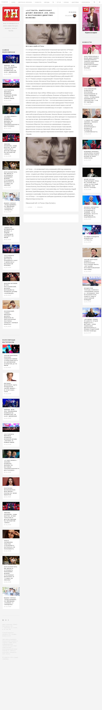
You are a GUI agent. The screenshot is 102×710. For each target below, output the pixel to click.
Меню (99, 2)
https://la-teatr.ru (50, 203)
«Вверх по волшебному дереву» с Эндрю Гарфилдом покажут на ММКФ (9, 232)
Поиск (94, 2)
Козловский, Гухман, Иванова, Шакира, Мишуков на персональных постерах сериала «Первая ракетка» (11, 318)
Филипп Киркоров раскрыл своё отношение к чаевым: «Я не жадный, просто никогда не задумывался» (91, 212)
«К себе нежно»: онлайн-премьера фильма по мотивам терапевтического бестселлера (11, 121)
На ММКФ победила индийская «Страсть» (91, 238)
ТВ (53, 2)
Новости (38, 2)
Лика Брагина (68, 15)
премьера (40, 207)
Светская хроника (25, 2)
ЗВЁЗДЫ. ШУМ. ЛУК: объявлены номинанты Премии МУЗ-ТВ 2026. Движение (10, 69)
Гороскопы (86, 2)
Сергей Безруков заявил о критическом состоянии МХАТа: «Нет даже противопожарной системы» (92, 264)
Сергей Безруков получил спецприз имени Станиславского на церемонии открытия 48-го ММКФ (11, 360)
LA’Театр (30, 207)
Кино (13, 2)
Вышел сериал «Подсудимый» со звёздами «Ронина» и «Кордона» (10, 206)
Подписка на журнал (91, 32)
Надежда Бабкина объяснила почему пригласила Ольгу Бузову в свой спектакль (91, 155)
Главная (5, 2)
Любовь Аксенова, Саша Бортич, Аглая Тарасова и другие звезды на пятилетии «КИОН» (10, 149)
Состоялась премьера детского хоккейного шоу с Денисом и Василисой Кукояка (11, 260)
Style (59, 2)
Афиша (66, 2)
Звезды (47, 2)
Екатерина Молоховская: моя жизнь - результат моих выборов (10, 491)
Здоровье (75, 2)
